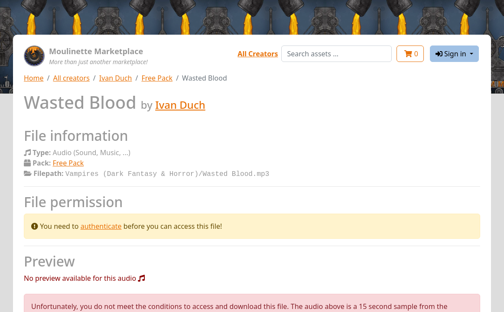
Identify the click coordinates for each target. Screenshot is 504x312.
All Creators (257, 53)
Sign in (452, 53)
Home (34, 78)
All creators (71, 78)
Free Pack (156, 78)
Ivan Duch (115, 78)
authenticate (101, 225)
